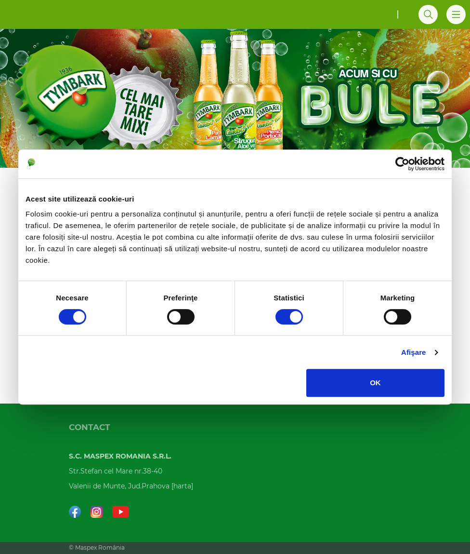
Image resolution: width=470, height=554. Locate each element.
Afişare (413, 352)
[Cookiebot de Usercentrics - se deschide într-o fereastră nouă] (402, 164)
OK (375, 382)
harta (182, 486)
